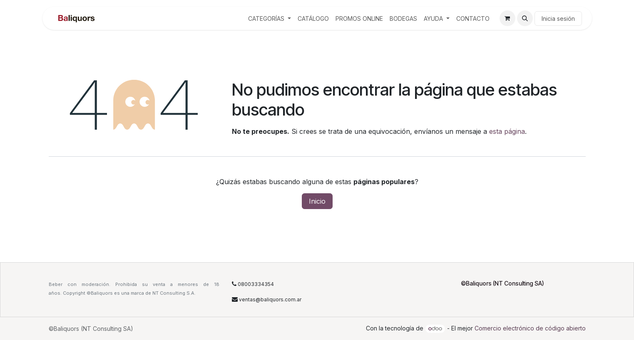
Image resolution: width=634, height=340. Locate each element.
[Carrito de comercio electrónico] (507, 18)
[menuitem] (269, 18)
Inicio (317, 201)
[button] (525, 18)
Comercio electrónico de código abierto (530, 328)
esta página (507, 131)
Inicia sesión (558, 18)
